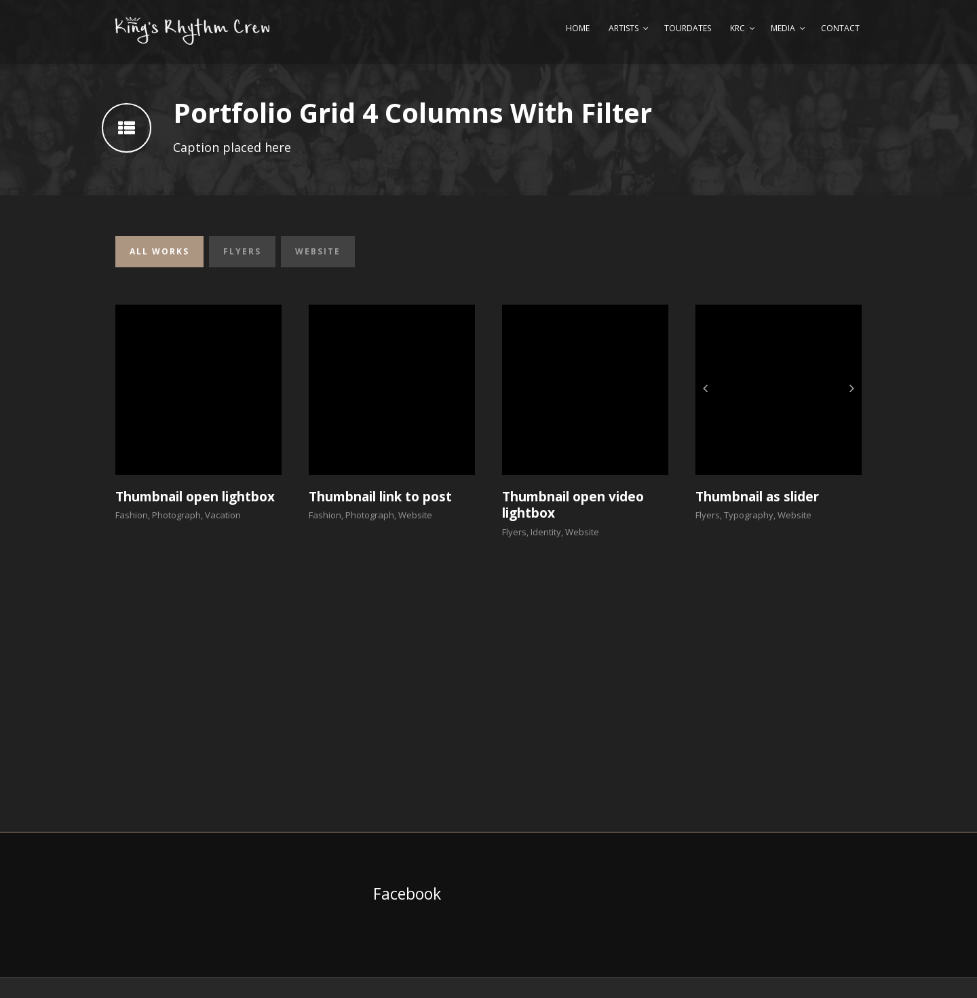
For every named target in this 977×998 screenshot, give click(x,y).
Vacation (223, 515)
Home (578, 28)
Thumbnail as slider (757, 496)
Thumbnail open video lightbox (573, 505)
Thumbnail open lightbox (195, 496)
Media (783, 28)
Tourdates (687, 28)
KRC (737, 28)
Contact (840, 28)
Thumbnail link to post (380, 496)
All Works (159, 251)
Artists (623, 28)
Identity (546, 532)
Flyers (242, 251)
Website (318, 251)
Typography (748, 515)
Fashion (131, 515)
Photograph (176, 515)
